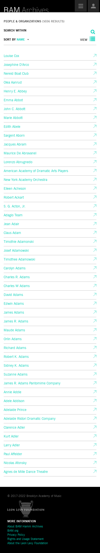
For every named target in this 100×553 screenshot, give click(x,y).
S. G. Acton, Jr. (14, 206)
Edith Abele (12, 127)
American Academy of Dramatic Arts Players (36, 171)
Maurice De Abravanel (20, 153)
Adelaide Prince (15, 410)
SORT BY (16, 39)
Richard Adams (15, 348)
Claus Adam (12, 233)
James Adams (14, 312)
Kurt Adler (11, 436)
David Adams (13, 295)
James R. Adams (16, 321)
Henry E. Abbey (15, 91)
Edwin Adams (14, 304)
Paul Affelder (13, 454)
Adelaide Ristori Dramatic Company (29, 419)
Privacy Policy (16, 535)
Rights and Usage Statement (25, 539)
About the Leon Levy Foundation (27, 543)
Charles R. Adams (17, 277)
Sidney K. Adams (16, 365)
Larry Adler (12, 445)
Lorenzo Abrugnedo (18, 162)
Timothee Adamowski (19, 259)
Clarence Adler (14, 427)
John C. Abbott (14, 109)
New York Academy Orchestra (25, 180)
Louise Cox (11, 56)
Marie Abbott (13, 118)
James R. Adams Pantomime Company (32, 383)
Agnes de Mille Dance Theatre (26, 472)
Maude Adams (14, 330)
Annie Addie (12, 392)
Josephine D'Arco (16, 65)
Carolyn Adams (14, 268)
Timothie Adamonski (19, 242)
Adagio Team (13, 215)
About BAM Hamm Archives (25, 526)
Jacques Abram (15, 144)
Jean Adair (11, 224)
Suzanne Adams (15, 374)
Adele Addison (14, 401)
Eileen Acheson (15, 188)
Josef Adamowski (16, 250)
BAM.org (12, 530)
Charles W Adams (17, 286)
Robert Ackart (14, 197)
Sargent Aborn (14, 135)
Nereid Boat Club (16, 73)
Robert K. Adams (16, 357)
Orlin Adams (13, 339)
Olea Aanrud (13, 82)
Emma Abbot (13, 100)
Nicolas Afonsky (15, 463)
